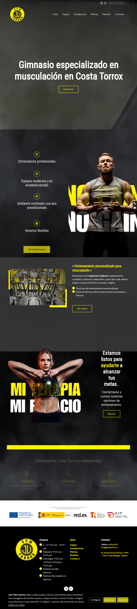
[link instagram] (102, 3)
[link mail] (135, 208)
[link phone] (135, 203)
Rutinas (111, 413)
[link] (17, 14)
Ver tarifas (82, 308)
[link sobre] (22, 549)
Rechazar (109, 599)
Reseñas (74, 555)
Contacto (75, 558)
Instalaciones (76, 548)
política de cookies (17, 605)
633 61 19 (113, 545)
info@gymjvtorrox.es (109, 547)
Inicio (72, 540)
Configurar (95, 599)
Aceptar (123, 599)
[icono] (37, 247)
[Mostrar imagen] (68, 512)
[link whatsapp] (105, 3)
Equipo (73, 545)
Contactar (68, 89)
